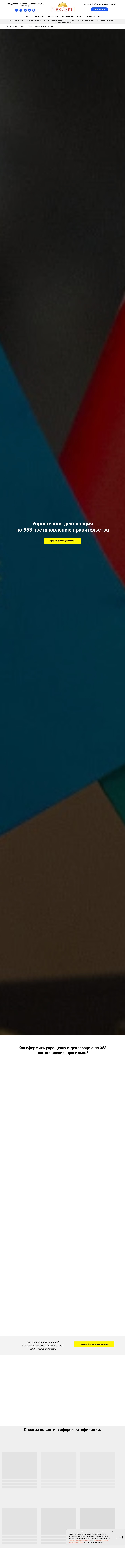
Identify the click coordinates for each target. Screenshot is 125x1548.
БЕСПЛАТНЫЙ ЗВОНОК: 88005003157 (99, 4)
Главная (28, 16)
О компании (39, 16)
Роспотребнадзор (32, 20)
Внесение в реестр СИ (105, 20)
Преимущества (68, 16)
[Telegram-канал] (16, 11)
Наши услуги (53, 16)
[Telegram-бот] (20, 11)
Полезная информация (63, 22)
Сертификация (16, 20)
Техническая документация (82, 20)
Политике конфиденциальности (79, 1540)
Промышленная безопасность (55, 20)
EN (99, 16)
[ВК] (29, 11)
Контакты (91, 16)
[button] (99, 9)
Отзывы (80, 16)
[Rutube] (25, 11)
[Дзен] (33, 11)
